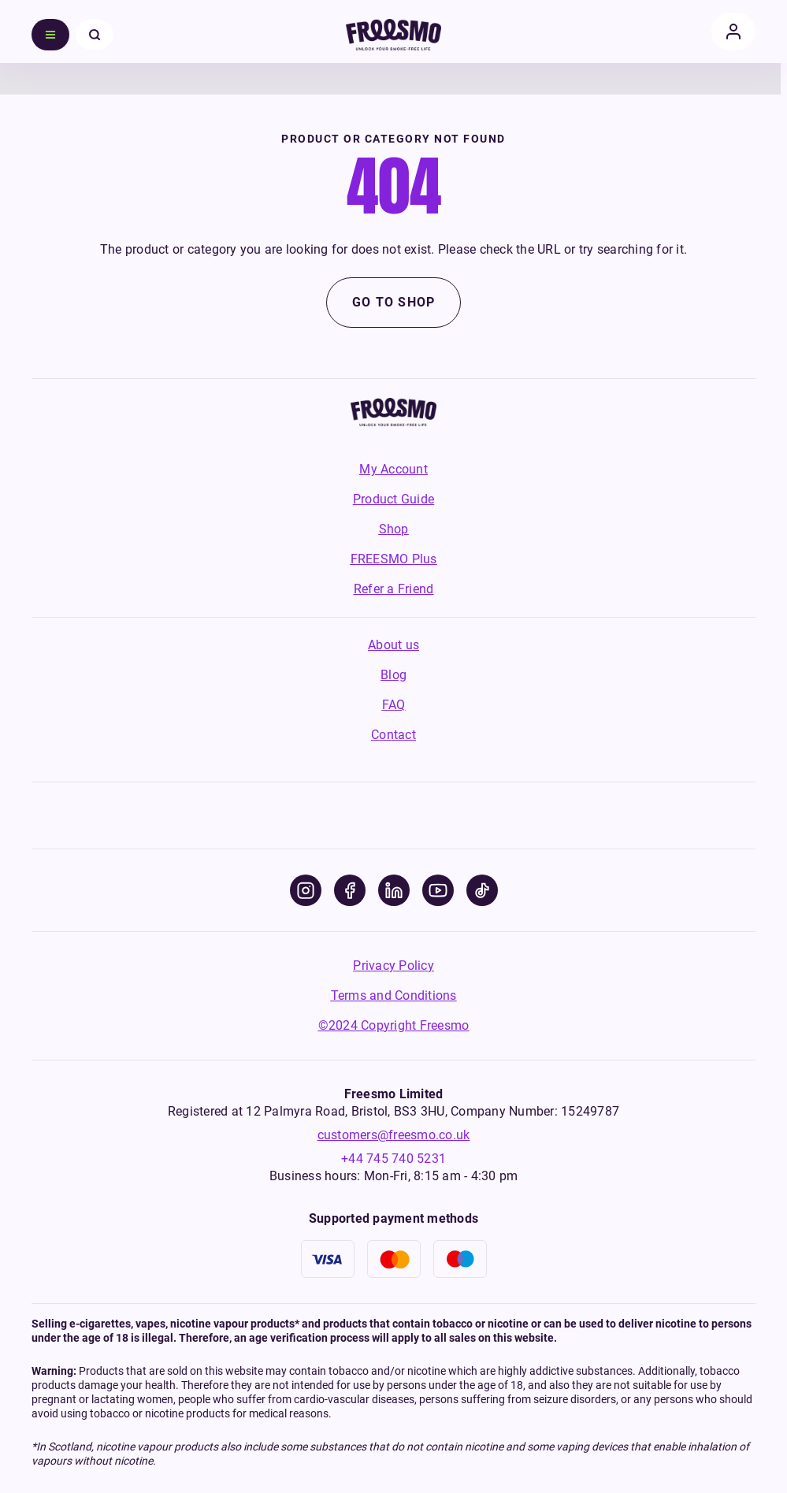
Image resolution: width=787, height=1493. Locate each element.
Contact (393, 734)
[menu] (50, 34)
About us (393, 644)
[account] (733, 31)
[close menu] (94, 34)
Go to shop (394, 302)
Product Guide (393, 499)
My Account (393, 469)
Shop (394, 529)
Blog (393, 674)
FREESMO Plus (394, 559)
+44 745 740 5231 (393, 1158)
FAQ (394, 704)
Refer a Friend (394, 588)
